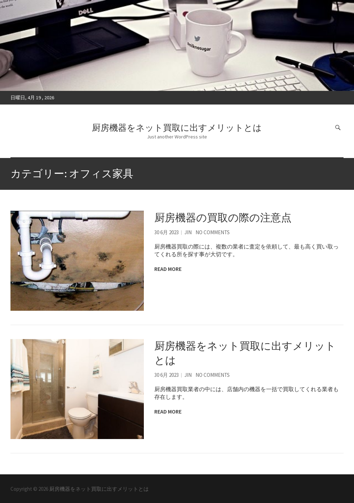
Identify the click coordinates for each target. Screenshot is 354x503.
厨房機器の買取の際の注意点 (223, 217)
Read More (168, 268)
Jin (188, 232)
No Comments (213, 232)
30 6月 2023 (166, 232)
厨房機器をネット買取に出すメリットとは (177, 127)
